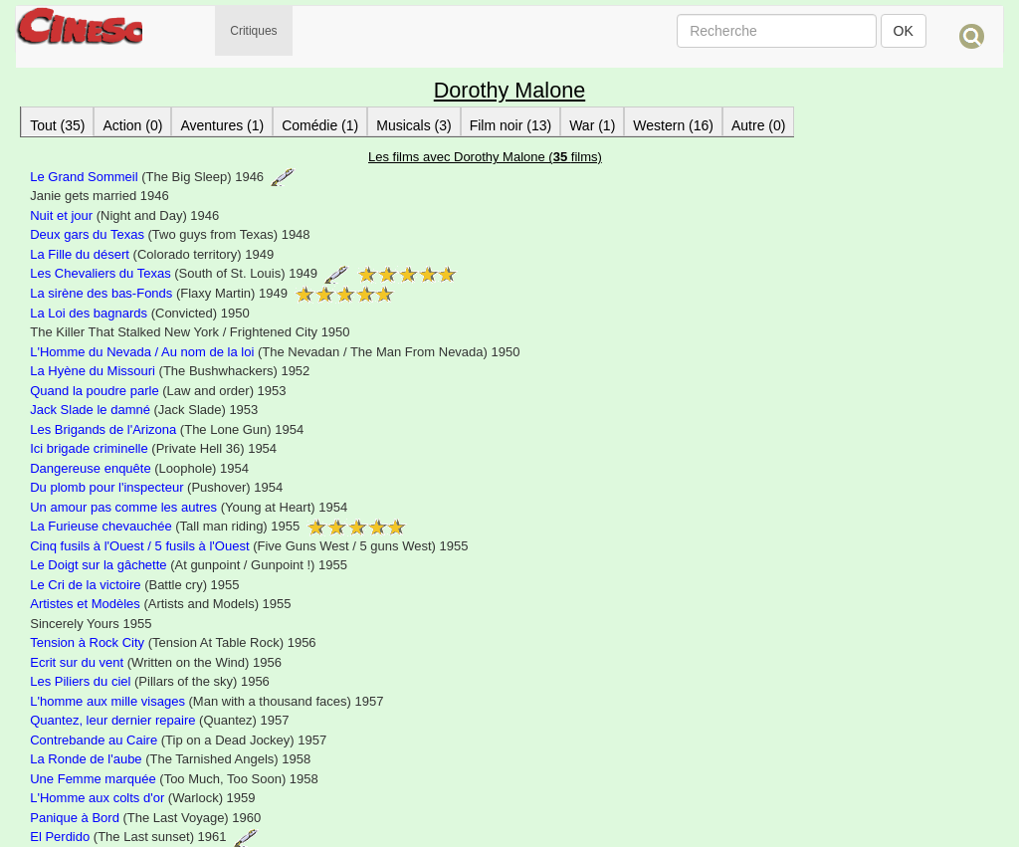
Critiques (253, 31)
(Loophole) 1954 (139, 468)
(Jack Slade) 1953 (144, 409)
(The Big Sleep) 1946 (163, 176)
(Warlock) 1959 (142, 797)
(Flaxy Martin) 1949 (212, 293)
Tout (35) (57, 125)
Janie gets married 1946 (99, 195)
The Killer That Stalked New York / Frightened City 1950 (189, 331)
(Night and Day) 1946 (124, 215)
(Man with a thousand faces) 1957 (206, 701)
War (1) (592, 125)
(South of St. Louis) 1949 (243, 273)
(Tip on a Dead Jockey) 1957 (178, 740)
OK (904, 31)
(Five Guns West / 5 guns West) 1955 (249, 545)
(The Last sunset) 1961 (144, 836)
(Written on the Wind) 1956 (156, 662)
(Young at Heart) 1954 (188, 507)
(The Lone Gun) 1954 (167, 429)
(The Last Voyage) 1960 (145, 817)
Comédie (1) (320, 125)
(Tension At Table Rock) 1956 (172, 642)
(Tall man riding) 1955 (218, 526)
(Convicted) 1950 (139, 313)
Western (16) (673, 125)
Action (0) (132, 125)
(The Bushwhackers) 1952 (169, 370)
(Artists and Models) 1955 (160, 603)
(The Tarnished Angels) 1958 (170, 758)
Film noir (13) (510, 125)
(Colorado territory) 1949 (152, 254)
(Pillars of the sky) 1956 (150, 681)
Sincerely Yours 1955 (90, 623)
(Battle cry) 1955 (134, 584)
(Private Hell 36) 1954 (153, 448)
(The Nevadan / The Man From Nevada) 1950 (274, 351)
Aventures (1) (222, 125)
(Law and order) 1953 (158, 390)
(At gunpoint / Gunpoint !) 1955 (188, 564)
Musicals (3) (413, 125)
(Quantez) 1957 (159, 720)
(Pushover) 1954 (156, 487)
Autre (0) (758, 125)
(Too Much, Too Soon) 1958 (174, 778)
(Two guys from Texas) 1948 (169, 234)
